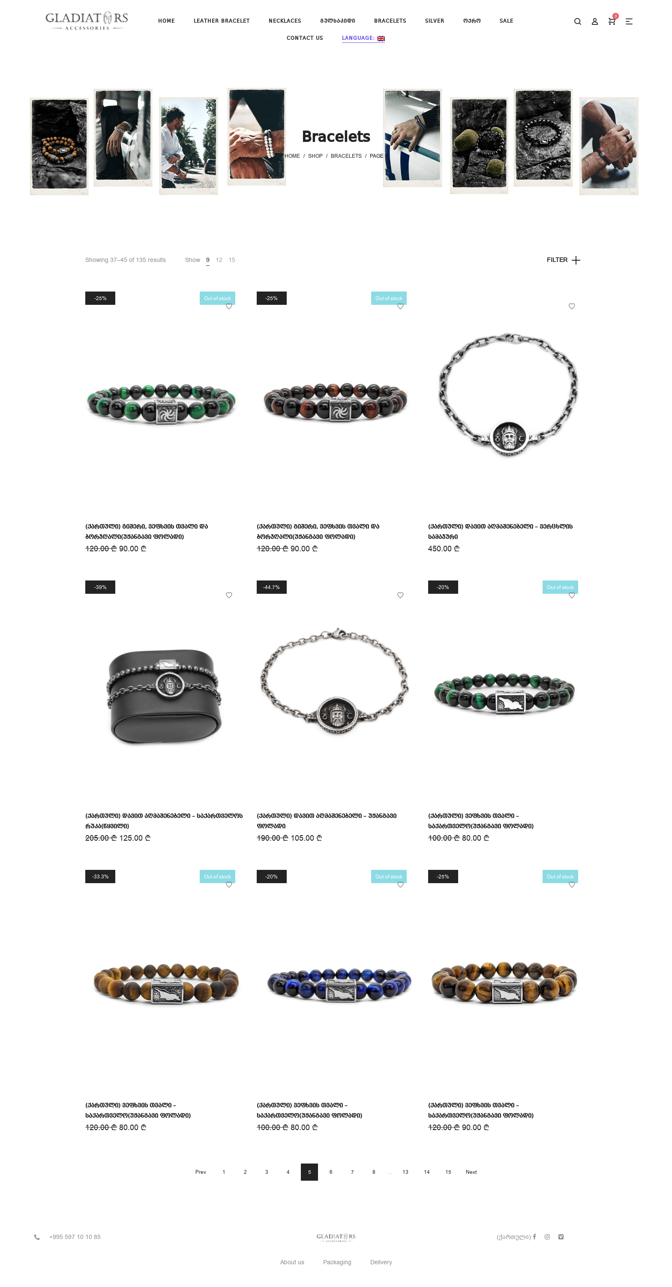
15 (231, 260)
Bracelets (346, 156)
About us (292, 1262)
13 (405, 1172)
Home (292, 156)
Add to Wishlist (228, 306)
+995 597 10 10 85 (75, 1237)
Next (471, 1172)
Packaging (337, 1262)
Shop (315, 156)
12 (219, 260)
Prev (200, 1172)
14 (427, 1172)
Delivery (381, 1262)
